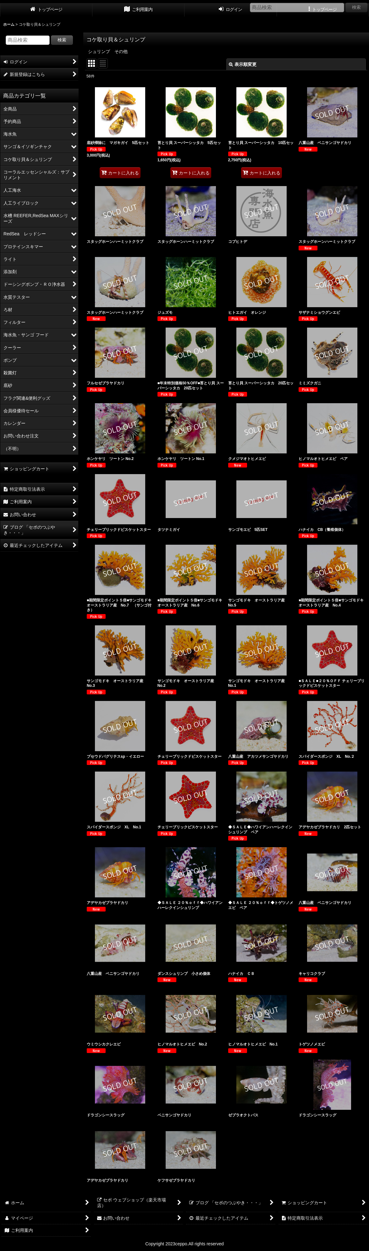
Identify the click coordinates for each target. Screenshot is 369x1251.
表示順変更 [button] (242, 64)
